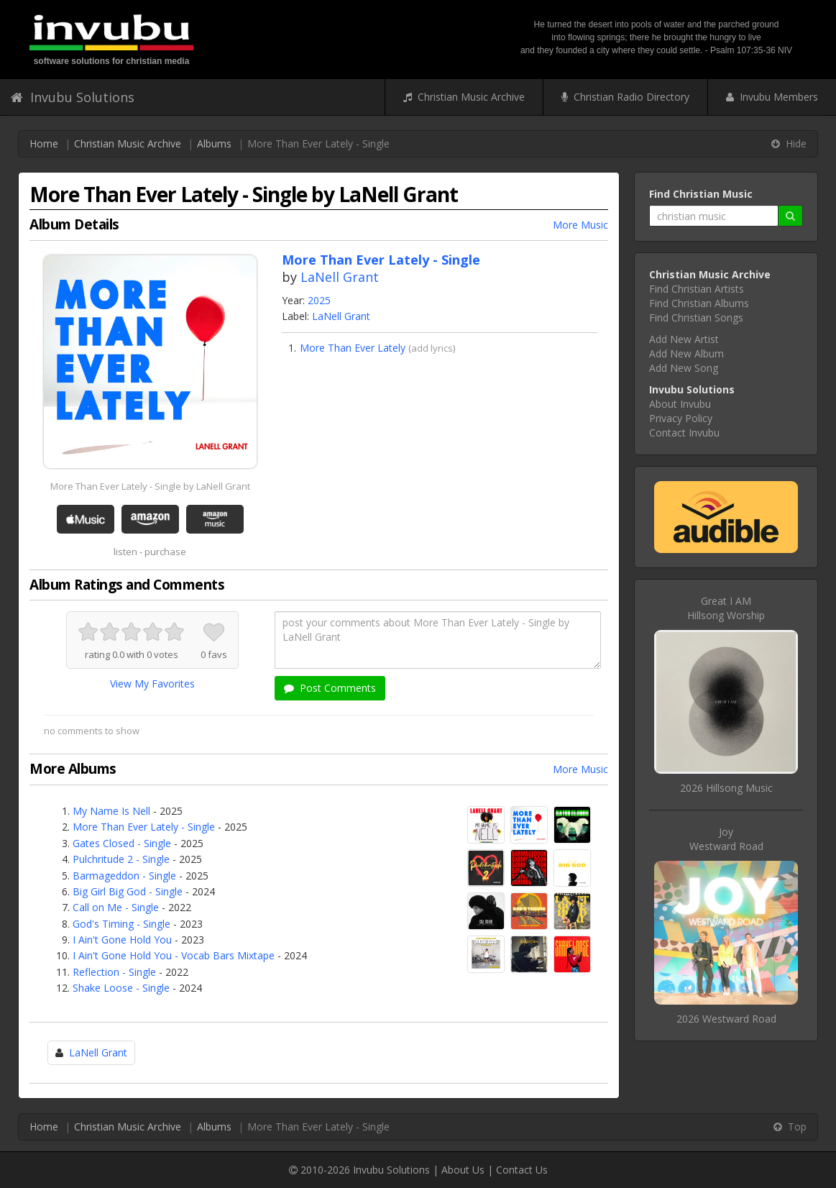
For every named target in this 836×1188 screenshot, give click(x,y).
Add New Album (686, 353)
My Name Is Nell (111, 811)
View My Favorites (152, 683)
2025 (319, 300)
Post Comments (330, 688)
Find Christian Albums (699, 303)
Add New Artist (684, 339)
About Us (462, 1169)
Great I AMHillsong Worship (726, 608)
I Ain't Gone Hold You (122, 939)
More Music (580, 225)
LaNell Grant (339, 276)
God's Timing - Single (121, 924)
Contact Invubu (684, 432)
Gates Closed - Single (122, 843)
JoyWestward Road (726, 839)
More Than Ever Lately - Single (144, 826)
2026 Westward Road (726, 1018)
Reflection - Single (114, 972)
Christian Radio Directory (625, 97)
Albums (214, 143)
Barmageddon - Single (124, 875)
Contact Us (522, 1169)
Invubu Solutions (72, 97)
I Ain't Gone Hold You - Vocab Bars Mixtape (174, 955)
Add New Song (683, 368)
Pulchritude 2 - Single (121, 859)
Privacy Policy (680, 418)
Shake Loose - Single (121, 988)
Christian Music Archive (464, 97)
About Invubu (680, 404)
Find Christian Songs (696, 317)
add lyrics (432, 348)
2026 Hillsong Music (726, 788)
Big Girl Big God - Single (128, 891)
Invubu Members (772, 97)
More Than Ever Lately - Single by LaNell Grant (150, 486)
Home (43, 143)
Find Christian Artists (696, 289)
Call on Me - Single (116, 907)
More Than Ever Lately (352, 348)
